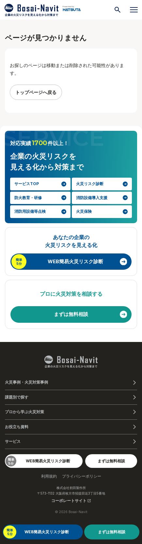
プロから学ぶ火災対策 (24, 411)
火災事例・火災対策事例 (26, 382)
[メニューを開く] (134, 10)
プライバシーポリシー (81, 476)
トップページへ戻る (35, 92)
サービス (13, 441)
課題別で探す (16, 397)
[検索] (117, 10)
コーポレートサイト (71, 500)
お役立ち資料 (16, 426)
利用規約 (49, 476)
